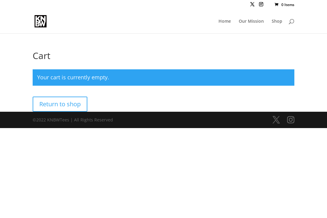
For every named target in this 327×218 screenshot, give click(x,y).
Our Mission (251, 21)
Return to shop (60, 104)
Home (225, 21)
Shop (277, 21)
